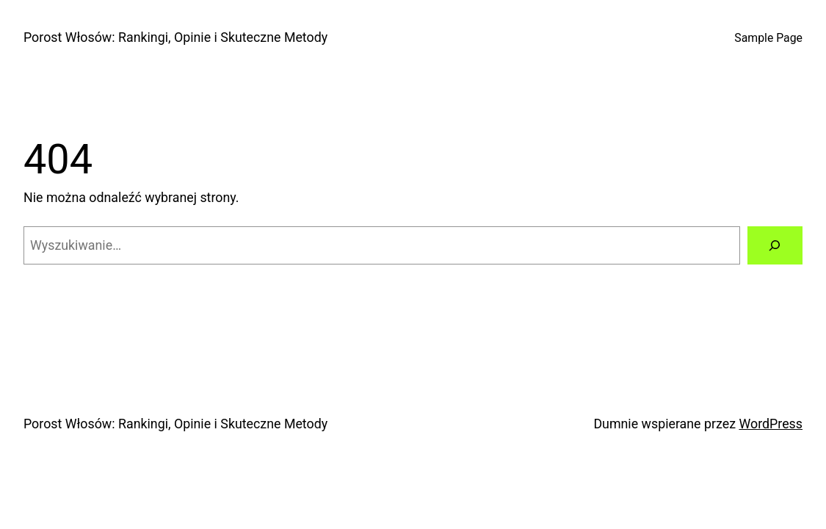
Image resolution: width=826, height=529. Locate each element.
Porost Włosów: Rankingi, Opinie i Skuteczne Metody (175, 37)
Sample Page (768, 38)
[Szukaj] (775, 245)
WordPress (771, 423)
